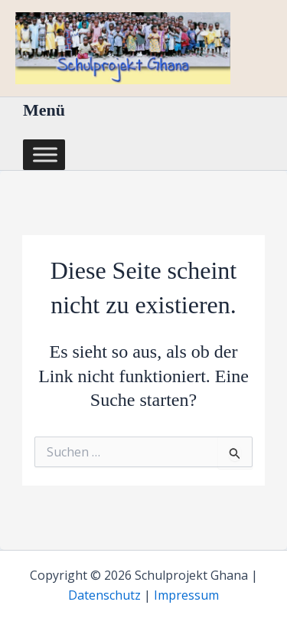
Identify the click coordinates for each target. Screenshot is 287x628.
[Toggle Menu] (45, 154)
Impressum (186, 595)
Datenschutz (104, 595)
